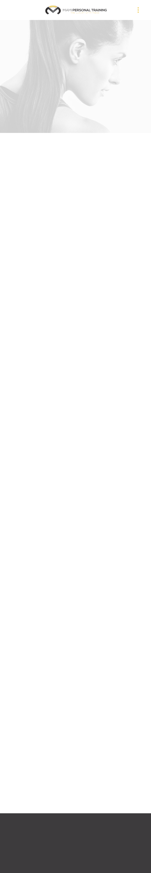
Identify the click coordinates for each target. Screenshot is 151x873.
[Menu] (138, 9)
